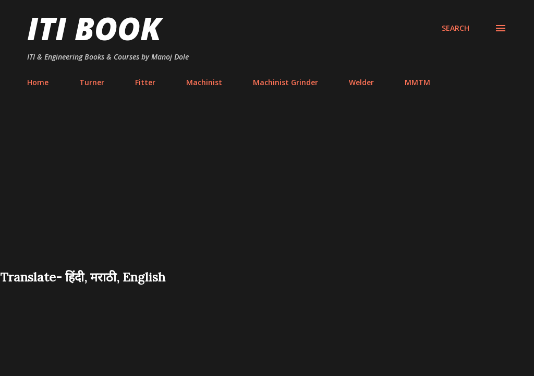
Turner (91, 82)
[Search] (455, 28)
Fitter (145, 82)
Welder (361, 82)
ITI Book (94, 28)
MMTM (417, 82)
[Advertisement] (267, 190)
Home (37, 82)
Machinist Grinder (285, 82)
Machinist (204, 82)
